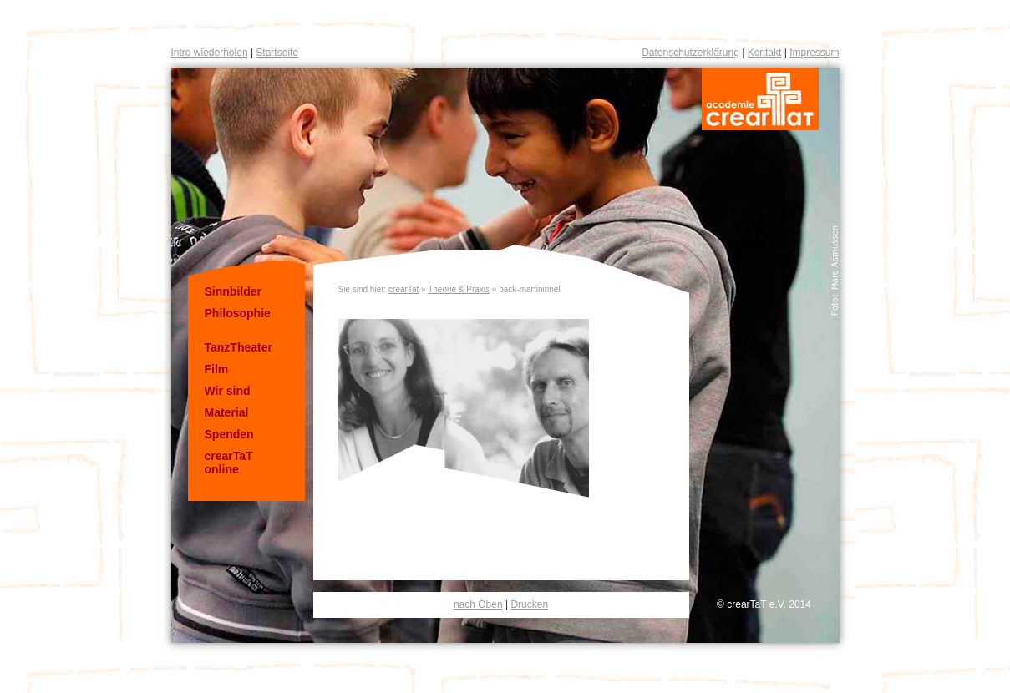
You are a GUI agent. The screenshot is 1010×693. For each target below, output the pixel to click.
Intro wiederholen (209, 52)
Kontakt (765, 52)
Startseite (277, 52)
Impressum (814, 52)
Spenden (229, 434)
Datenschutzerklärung (690, 52)
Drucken (529, 604)
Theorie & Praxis (459, 289)
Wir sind (228, 390)
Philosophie (238, 313)
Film (217, 369)
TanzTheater (238, 347)
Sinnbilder (233, 291)
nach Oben (478, 604)
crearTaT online (229, 462)
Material (227, 412)
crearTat (403, 289)
